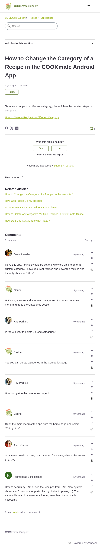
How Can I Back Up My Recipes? (24, 200)
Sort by (90, 240)
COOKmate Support (15, 18)
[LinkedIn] (16, 128)
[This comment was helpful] (92, 252)
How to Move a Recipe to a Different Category (32, 117)
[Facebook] (6, 128)
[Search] (31, 26)
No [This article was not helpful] (59, 148)
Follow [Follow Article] (12, 92)
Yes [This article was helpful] (41, 148)
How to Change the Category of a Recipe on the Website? (39, 194)
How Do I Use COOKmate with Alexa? (27, 220)
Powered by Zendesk (85, 542)
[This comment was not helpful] (92, 264)
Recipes (33, 18)
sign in (16, 512)
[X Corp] (11, 128)
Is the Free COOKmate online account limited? (32, 207)
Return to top (14, 177)
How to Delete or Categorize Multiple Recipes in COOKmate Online (44, 213)
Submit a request (63, 165)
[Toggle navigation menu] (89, 6)
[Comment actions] (92, 270)
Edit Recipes (46, 18)
